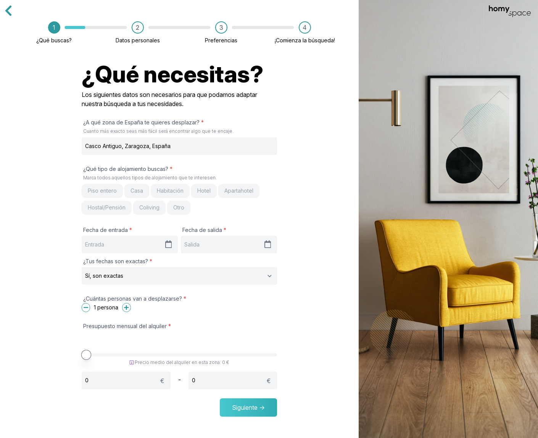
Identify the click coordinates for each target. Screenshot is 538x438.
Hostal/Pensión (107, 207)
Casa (136, 190)
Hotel (204, 190)
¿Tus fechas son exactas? (117, 261)
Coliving (149, 207)
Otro (178, 207)
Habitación (170, 190)
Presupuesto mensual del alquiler (127, 326)
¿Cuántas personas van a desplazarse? (134, 298)
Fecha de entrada (107, 230)
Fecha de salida (204, 230)
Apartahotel (238, 190)
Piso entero (102, 190)
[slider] (86, 354)
